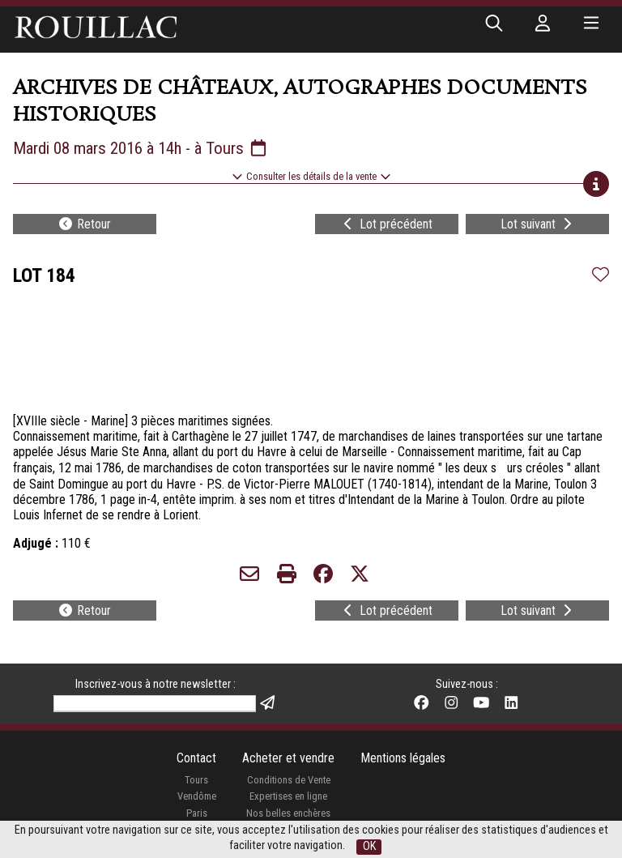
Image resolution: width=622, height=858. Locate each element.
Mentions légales (402, 758)
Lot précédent (386, 224)
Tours (196, 780)
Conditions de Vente (288, 780)
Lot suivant (538, 224)
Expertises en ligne (288, 796)
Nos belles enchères (288, 813)
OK (369, 846)
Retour (84, 224)
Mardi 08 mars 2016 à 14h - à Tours (141, 148)
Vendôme (196, 796)
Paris (196, 813)
